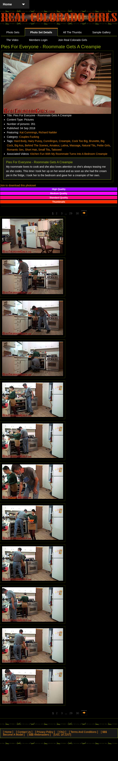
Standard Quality (59, 197)
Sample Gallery (101, 32)
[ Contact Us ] (24, 731)
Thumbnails (58, 202)
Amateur (54, 145)
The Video (12, 40)
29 (70, 213)
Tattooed (56, 149)
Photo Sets (12, 32)
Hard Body (20, 141)
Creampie (65, 141)
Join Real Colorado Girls (72, 40)
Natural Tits (89, 145)
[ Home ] (8, 731)
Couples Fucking (29, 136)
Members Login (38, 40)
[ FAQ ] (62, 731)
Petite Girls (103, 145)
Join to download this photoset (18, 185)
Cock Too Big (79, 141)
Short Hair (31, 149)
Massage (75, 145)
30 (77, 213)
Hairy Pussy (35, 141)
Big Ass (18, 145)
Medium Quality (58, 193)
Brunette (94, 141)
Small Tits (44, 149)
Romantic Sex (15, 149)
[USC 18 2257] (62, 734)
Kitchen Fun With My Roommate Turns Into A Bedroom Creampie (69, 153)
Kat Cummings (28, 132)
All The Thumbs (72, 32)
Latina (64, 145)
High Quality (59, 189)
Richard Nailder (48, 132)
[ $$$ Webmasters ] (39, 734)
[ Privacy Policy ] (45, 731)
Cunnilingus (50, 141)
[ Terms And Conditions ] (83, 731)
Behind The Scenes (36, 145)
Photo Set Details (41, 32)
